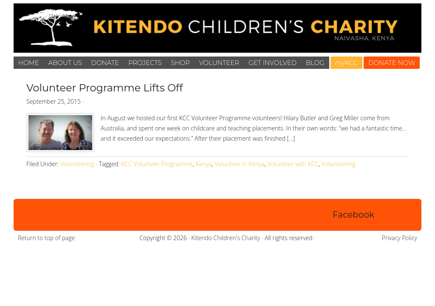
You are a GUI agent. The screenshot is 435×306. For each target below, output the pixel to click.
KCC (346, 63)
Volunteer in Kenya (240, 164)
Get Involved (273, 63)
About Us (65, 63)
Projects (145, 63)
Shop (180, 63)
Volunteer (219, 63)
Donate (105, 63)
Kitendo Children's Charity (225, 238)
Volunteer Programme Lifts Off (104, 88)
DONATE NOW (391, 63)
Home (28, 63)
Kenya (203, 164)
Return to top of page (46, 238)
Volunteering (77, 164)
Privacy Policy (399, 238)
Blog (315, 63)
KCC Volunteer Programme (157, 164)
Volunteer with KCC (293, 164)
